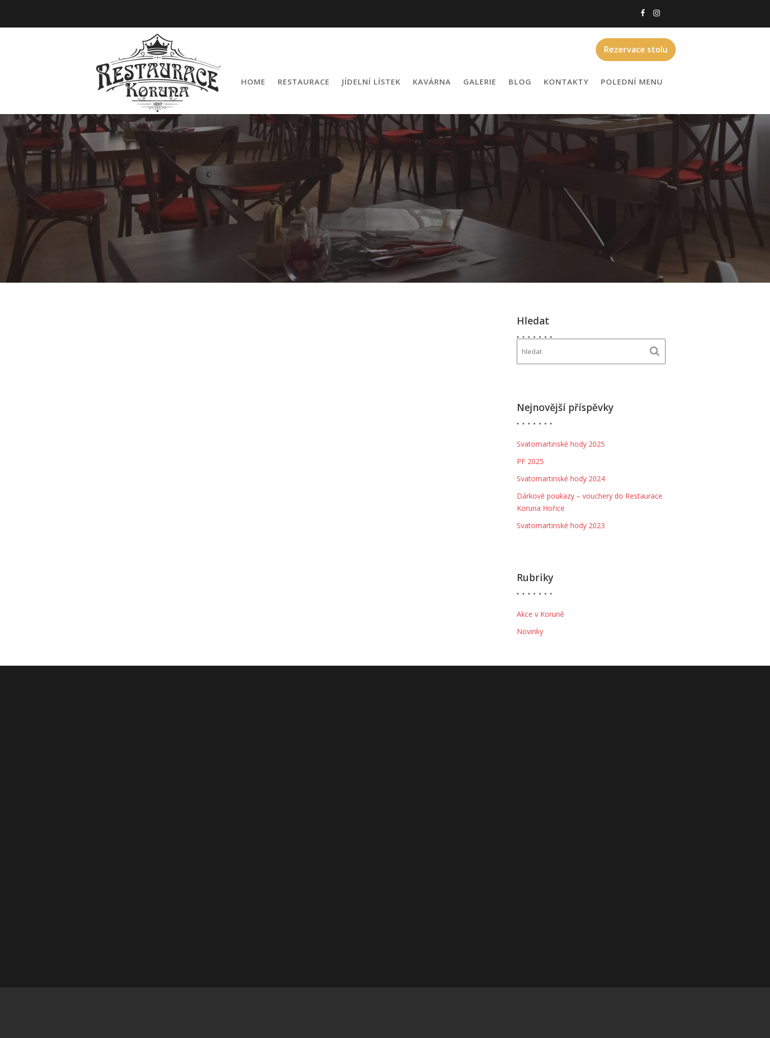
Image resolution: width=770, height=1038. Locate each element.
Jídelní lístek (371, 81)
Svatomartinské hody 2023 (561, 525)
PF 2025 (530, 461)
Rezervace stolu (636, 49)
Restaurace (304, 81)
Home (253, 81)
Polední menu (632, 81)
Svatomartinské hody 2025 (561, 444)
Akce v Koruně (540, 614)
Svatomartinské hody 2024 (561, 478)
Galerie (479, 81)
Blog (520, 81)
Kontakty (566, 81)
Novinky (530, 631)
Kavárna (432, 81)
